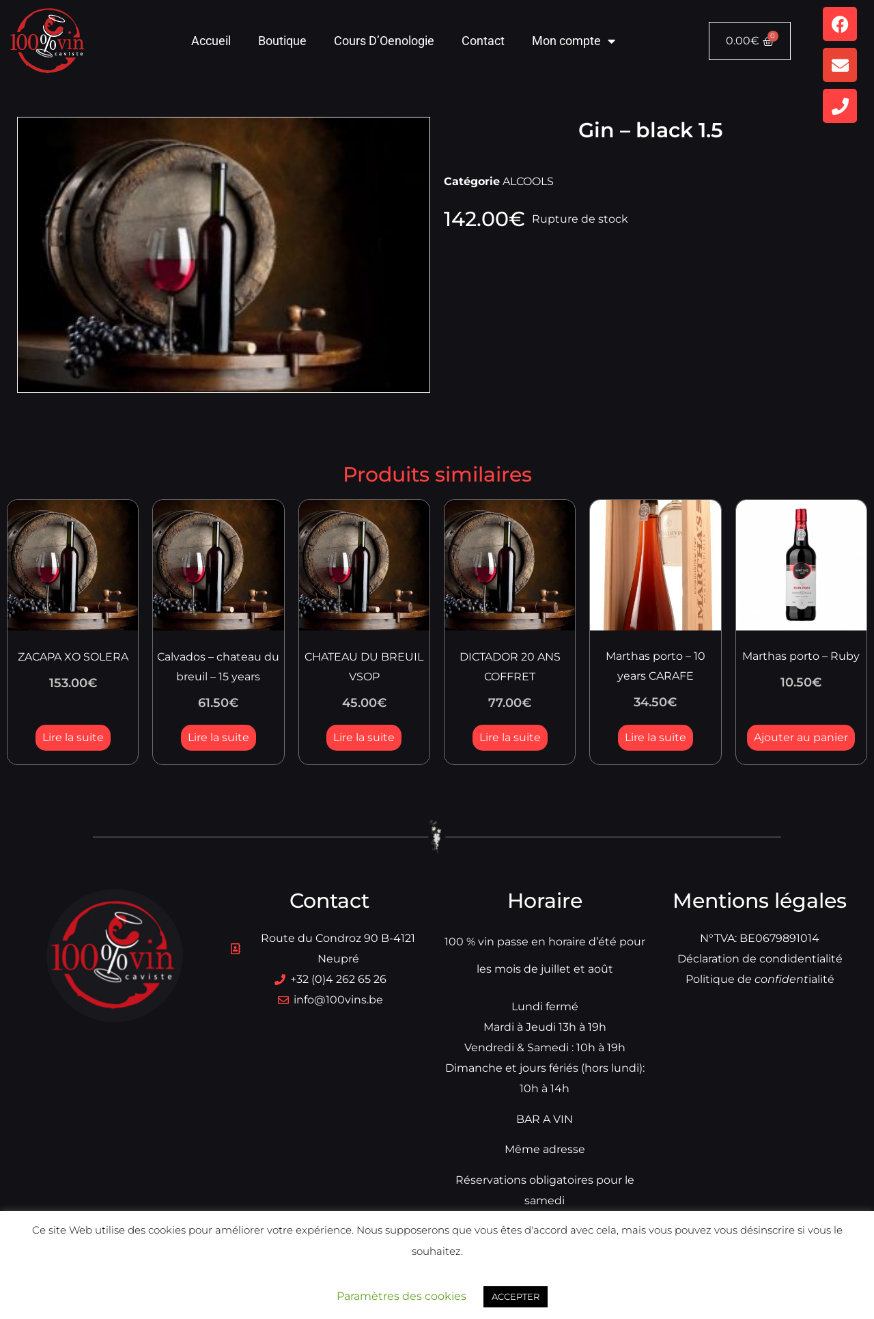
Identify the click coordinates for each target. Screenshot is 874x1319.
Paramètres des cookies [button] (401, 1296)
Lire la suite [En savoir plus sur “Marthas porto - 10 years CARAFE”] (655, 737)
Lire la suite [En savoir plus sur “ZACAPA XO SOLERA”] (73, 737)
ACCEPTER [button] (515, 1296)
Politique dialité (760, 979)
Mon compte (573, 41)
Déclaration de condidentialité (760, 958)
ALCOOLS (528, 181)
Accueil (211, 40)
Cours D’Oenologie (384, 40)
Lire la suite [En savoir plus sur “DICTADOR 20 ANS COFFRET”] (510, 737)
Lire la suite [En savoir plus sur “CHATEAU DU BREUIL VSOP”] (364, 737)
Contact (483, 40)
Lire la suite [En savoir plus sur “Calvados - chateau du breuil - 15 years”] (218, 737)
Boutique (282, 40)
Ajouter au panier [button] (801, 737)
